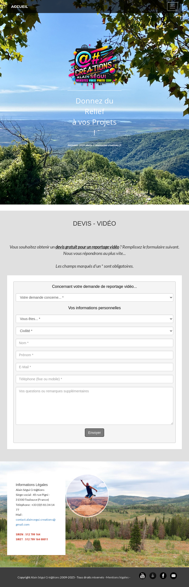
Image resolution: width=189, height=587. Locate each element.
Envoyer (94, 433)
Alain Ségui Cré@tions (45, 577)
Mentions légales (117, 577)
